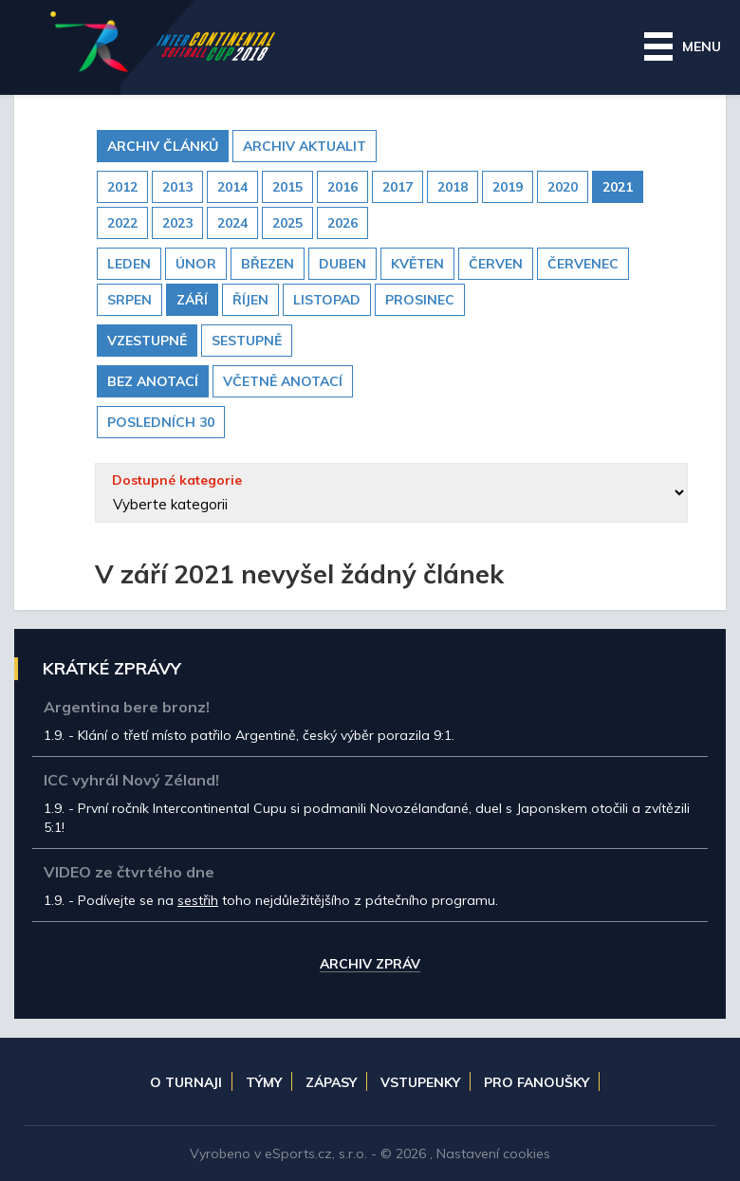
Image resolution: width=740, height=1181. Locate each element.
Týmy (264, 1082)
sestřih (197, 900)
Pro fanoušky (536, 1082)
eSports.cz (298, 1153)
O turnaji (186, 1082)
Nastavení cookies (493, 1153)
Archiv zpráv (370, 964)
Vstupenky (420, 1082)
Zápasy (331, 1082)
